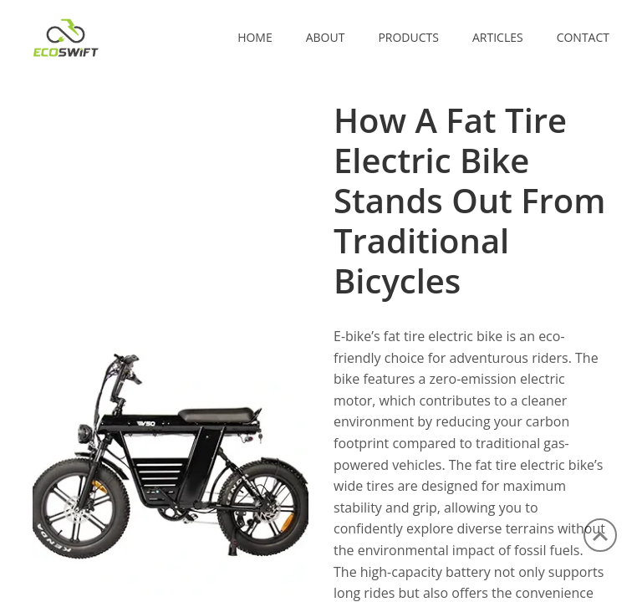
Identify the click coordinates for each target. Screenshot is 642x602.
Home (255, 37)
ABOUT (325, 37)
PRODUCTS (408, 37)
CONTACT (583, 37)
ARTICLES (497, 37)
